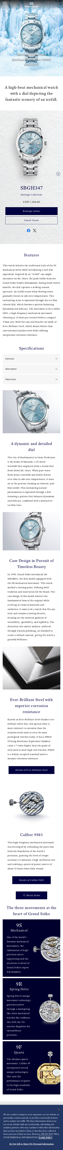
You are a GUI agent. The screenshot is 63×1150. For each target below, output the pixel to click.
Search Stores (31, 220)
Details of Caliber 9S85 (31, 880)
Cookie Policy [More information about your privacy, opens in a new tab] (45, 1137)
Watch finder (31, 895)
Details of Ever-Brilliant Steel (31, 769)
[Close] (59, 1110)
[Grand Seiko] (31, 4)
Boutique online (31, 211)
